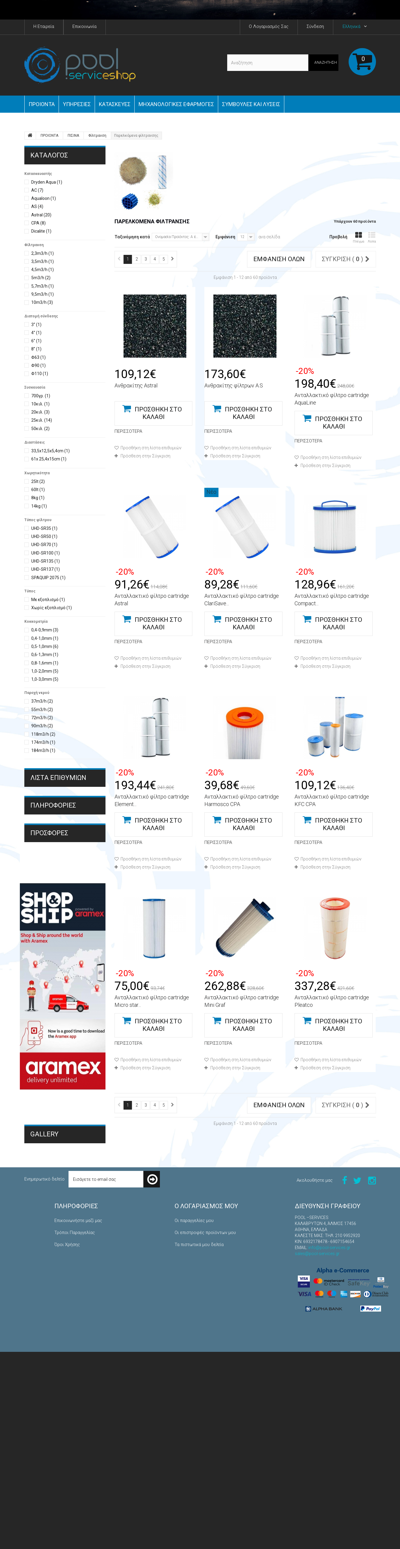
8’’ (36, 349)
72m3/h (42, 717)
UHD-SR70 (44, 544)
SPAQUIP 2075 (48, 577)
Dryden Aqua (46, 182)
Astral (41, 214)
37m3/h (42, 701)
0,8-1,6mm (44, 663)
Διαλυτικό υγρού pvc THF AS (58, 971)
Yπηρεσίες (77, 104)
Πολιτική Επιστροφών (76, 1477)
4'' (36, 332)
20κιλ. (40, 412)
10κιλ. (40, 404)
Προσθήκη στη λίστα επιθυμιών (151, 447)
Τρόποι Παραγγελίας (54, 865)
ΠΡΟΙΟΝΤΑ (42, 104)
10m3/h (42, 302)
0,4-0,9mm (44, 630)
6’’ (36, 340)
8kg (37, 497)
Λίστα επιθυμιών (58, 777)
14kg (39, 506)
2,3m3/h (42, 253)
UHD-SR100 (45, 553)
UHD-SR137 (45, 569)
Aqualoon (43, 198)
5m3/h (40, 277)
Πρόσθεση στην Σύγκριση (145, 456)
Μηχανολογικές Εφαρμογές (57, 1333)
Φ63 (38, 357)
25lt (38, 481)
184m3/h (43, 750)
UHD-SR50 (44, 536)
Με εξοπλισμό (48, 599)
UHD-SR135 (45, 561)
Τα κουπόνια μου (191, 1477)
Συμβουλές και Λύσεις (251, 104)
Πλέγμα (358, 237)
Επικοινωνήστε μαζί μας (78, 1417)
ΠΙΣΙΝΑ (73, 135)
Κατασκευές (114, 104)
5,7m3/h (42, 286)
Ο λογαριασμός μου (206, 1403)
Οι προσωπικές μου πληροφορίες (208, 1465)
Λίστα (372, 237)
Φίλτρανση (97, 135)
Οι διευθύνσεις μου (194, 1453)
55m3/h (42, 709)
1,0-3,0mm (44, 679)
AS (37, 206)
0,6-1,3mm (44, 654)
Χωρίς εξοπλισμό (51, 607)
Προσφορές (49, 918)
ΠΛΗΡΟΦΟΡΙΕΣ (53, 848)
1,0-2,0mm (44, 671)
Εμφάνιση (225, 236)
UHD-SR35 (44, 528)
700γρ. (40, 395)
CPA (38, 223)
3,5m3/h (42, 261)
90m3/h (42, 725)
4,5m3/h (42, 269)
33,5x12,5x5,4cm (50, 450)
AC (37, 190)
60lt (38, 489)
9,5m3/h (42, 294)
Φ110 (39, 373)
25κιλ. (41, 420)
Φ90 (38, 365)
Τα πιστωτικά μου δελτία (199, 1441)
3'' (36, 324)
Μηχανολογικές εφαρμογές (176, 104)
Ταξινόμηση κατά (132, 236)
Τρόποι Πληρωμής (52, 894)
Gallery (44, 1314)
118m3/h (43, 734)
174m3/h (43, 742)
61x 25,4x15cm (48, 459)
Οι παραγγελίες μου (194, 1417)
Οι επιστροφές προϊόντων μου (205, 1429)
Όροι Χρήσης (47, 875)
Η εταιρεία (45, 885)
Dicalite (41, 231)
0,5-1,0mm (44, 646)
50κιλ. (40, 428)
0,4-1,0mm (44, 638)
